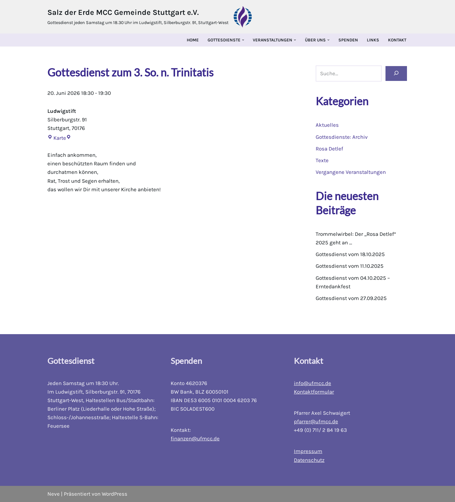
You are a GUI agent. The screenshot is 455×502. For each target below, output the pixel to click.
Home (193, 40)
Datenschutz (309, 460)
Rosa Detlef (329, 148)
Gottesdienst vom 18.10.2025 (350, 254)
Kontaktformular (314, 392)
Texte (322, 160)
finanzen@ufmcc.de (195, 438)
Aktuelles (327, 125)
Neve (53, 494)
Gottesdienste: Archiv (342, 137)
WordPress (114, 494)
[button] (243, 40)
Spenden (348, 40)
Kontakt (397, 40)
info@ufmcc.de (312, 383)
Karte (56, 138)
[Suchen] (396, 73)
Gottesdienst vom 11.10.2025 (350, 266)
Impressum (308, 451)
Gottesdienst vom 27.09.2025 (351, 298)
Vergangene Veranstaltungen (351, 172)
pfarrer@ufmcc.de (316, 421)
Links (373, 40)
